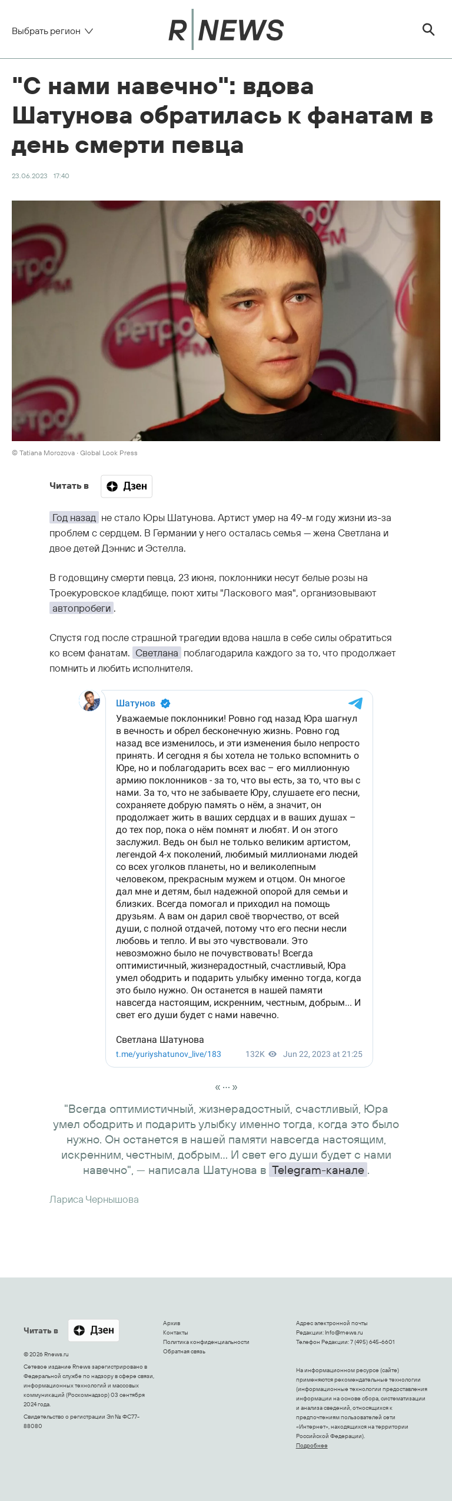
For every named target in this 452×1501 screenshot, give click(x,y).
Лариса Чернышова (94, 1199)
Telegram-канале (318, 1169)
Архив (171, 1323)
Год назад (74, 517)
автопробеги (81, 608)
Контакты (175, 1332)
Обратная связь (184, 1351)
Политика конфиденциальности (206, 1342)
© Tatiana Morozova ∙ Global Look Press (75, 452)
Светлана (156, 652)
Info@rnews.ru (344, 1332)
